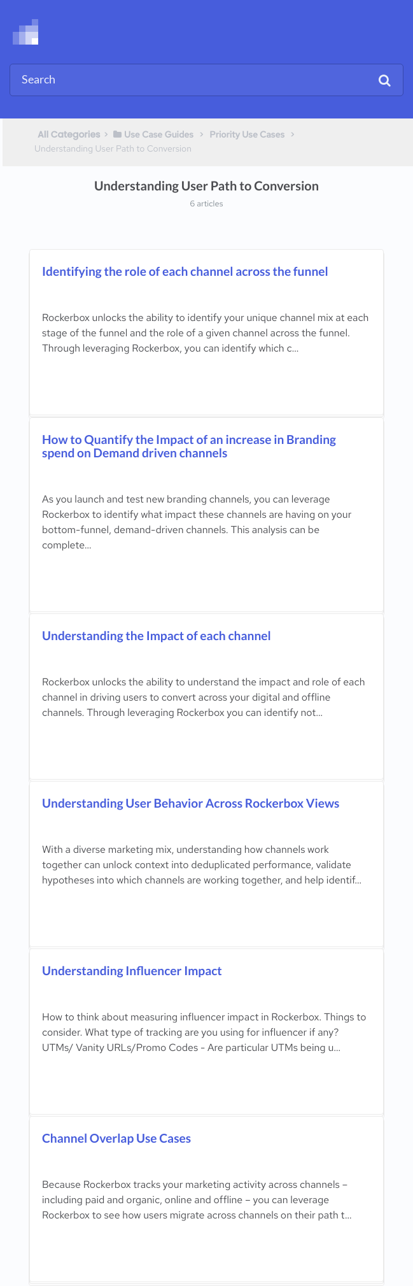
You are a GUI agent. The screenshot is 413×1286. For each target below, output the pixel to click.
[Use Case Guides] (152, 134)
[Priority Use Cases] (246, 134)
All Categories (69, 134)
